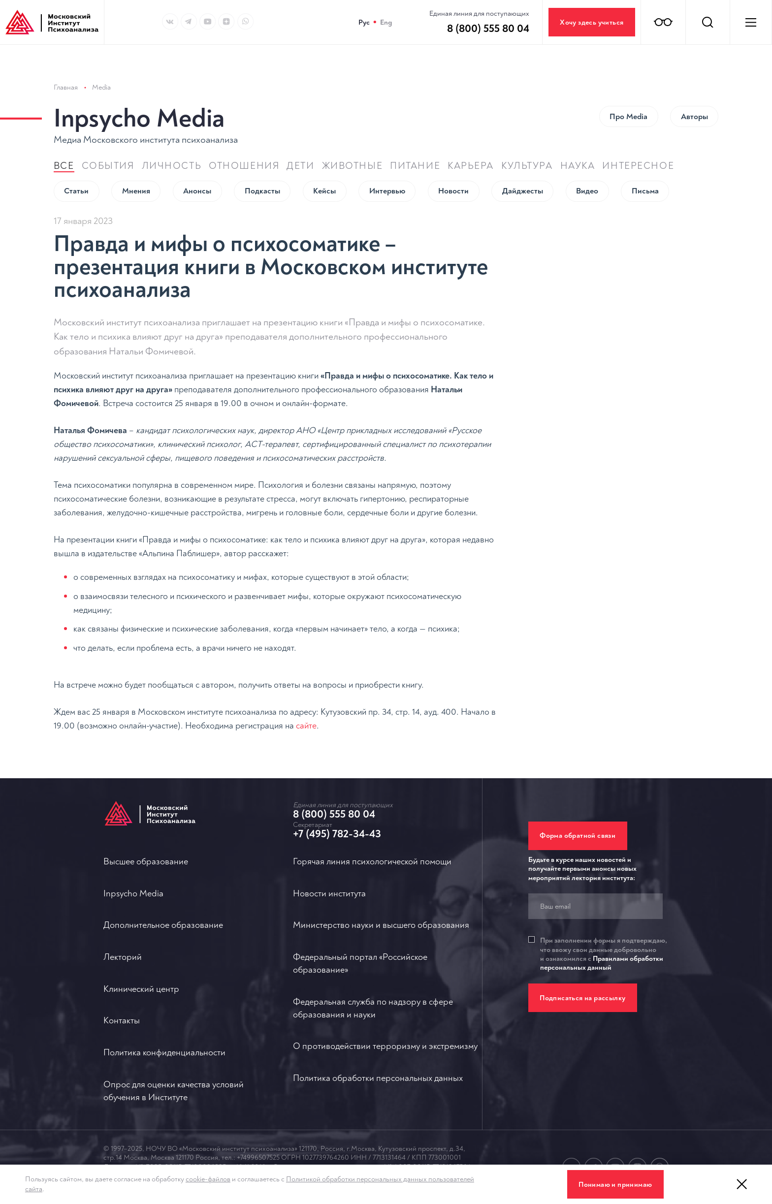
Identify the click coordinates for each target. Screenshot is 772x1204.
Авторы (694, 85)
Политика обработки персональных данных (378, 1078)
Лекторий (122, 957)
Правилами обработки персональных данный (601, 963)
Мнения (136, 159)
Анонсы (197, 159)
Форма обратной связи (577, 836)
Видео (587, 159)
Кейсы (324, 159)
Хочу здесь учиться (591, 22)
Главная (66, 55)
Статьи (76, 159)
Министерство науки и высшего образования (381, 925)
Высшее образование (145, 861)
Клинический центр (141, 989)
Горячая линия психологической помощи (372, 861)
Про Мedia (628, 85)
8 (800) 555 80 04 (334, 815)
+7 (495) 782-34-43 (337, 834)
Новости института (329, 893)
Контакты (121, 1021)
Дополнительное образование (163, 925)
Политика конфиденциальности (164, 1053)
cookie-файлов (208, 1179)
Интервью (387, 159)
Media (101, 55)
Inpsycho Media (139, 87)
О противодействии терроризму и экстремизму (385, 1046)
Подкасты (262, 159)
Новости (453, 159)
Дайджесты (522, 159)
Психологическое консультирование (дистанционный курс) (626, 330)
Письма (645, 159)
